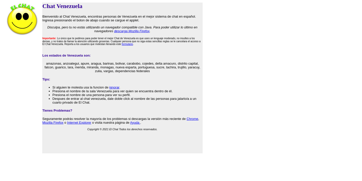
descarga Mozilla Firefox (132, 31)
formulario (127, 44)
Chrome (192, 119)
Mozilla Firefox (53, 122)
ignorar (114, 87)
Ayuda (135, 122)
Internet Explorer (79, 122)
